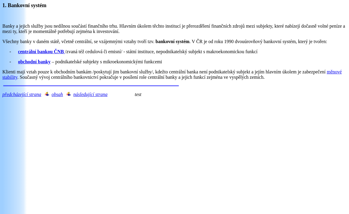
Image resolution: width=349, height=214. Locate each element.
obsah (57, 94)
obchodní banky (34, 61)
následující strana (90, 94)
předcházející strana (21, 94)
